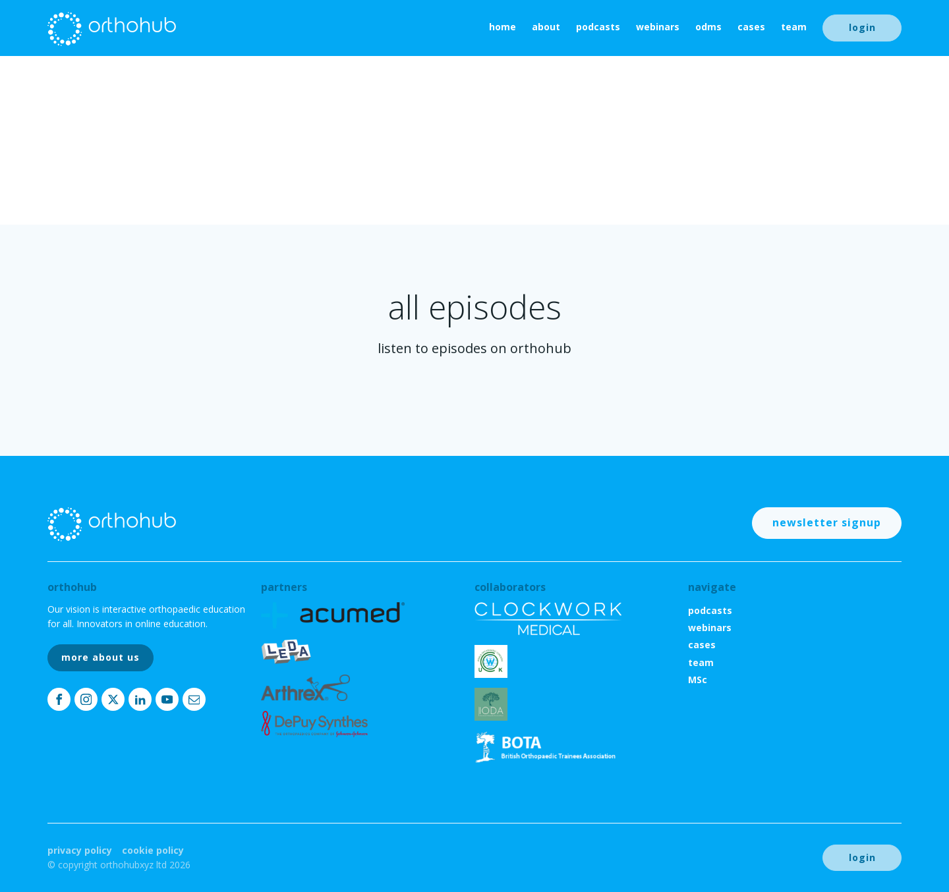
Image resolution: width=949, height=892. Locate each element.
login (862, 27)
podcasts (598, 26)
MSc (697, 679)
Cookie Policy (153, 850)
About (546, 26)
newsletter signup (826, 522)
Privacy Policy (79, 850)
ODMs (708, 26)
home (502, 26)
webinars (657, 26)
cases (751, 26)
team (794, 26)
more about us (100, 657)
